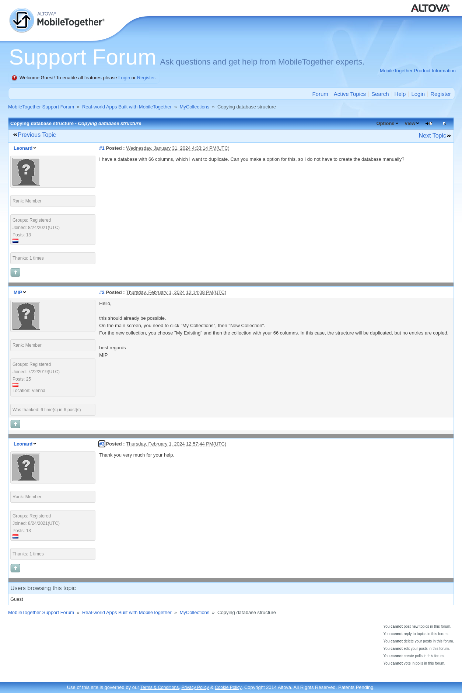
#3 (101, 444)
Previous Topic (37, 135)
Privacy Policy (195, 687)
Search (380, 94)
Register (146, 77)
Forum (320, 94)
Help (400, 94)
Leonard (23, 148)
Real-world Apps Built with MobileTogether (127, 107)
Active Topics (350, 94)
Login (124, 77)
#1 (101, 148)
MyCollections (194, 107)
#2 (101, 292)
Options (385, 123)
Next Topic (432, 135)
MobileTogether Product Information (418, 70)
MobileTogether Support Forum (41, 107)
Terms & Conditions (159, 687)
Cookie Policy (228, 687)
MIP (18, 292)
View (410, 123)
